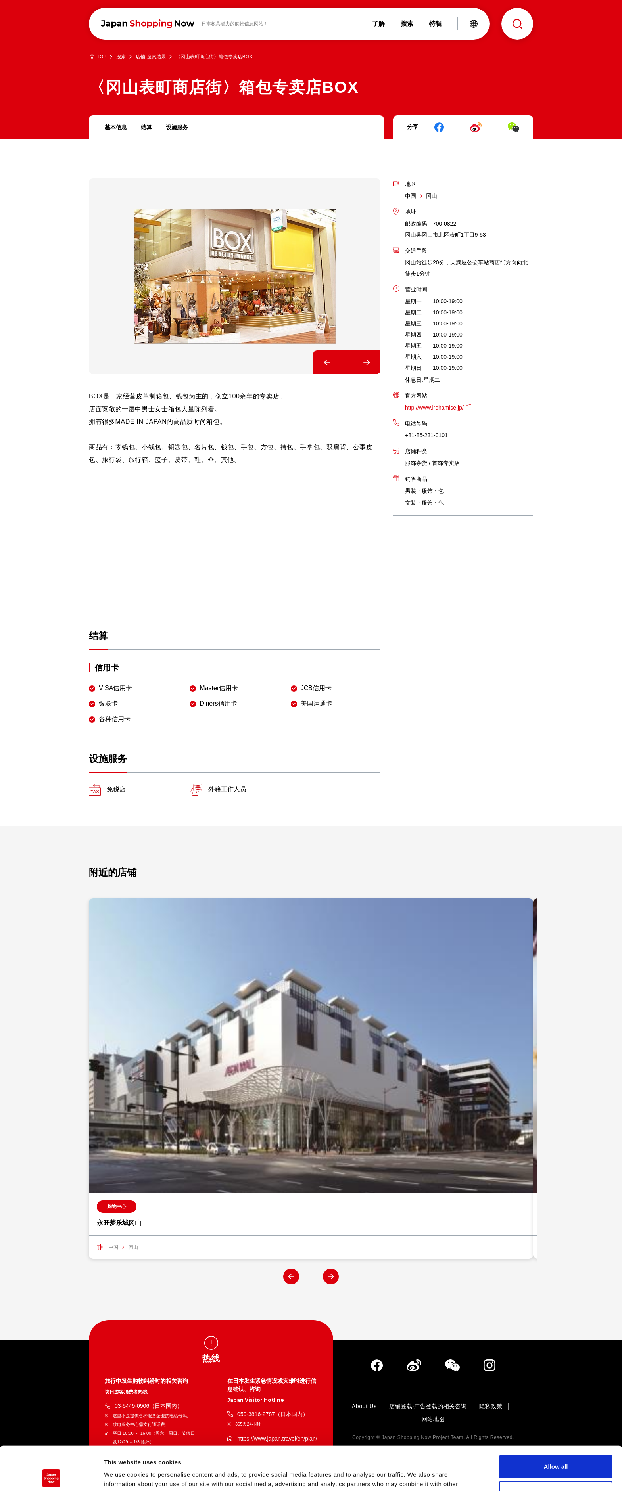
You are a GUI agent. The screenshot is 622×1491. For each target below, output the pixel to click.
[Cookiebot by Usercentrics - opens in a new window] (51, 1475)
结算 (146, 127)
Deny (556, 1448)
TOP (101, 56)
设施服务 (177, 127)
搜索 (121, 56)
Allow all (556, 1422)
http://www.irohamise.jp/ (434, 407)
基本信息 (116, 127)
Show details (416, 1475)
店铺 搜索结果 (150, 56)
